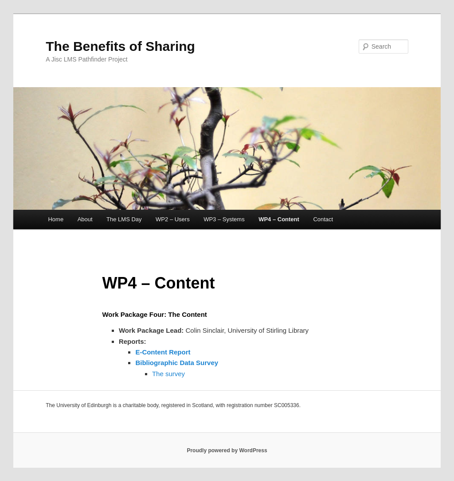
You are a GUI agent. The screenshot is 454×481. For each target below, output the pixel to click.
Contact (323, 219)
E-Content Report (162, 352)
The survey (168, 373)
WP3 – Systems (224, 219)
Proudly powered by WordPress (227, 450)
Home (55, 219)
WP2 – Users (173, 219)
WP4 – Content (278, 219)
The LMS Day (123, 219)
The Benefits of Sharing (120, 46)
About (85, 219)
